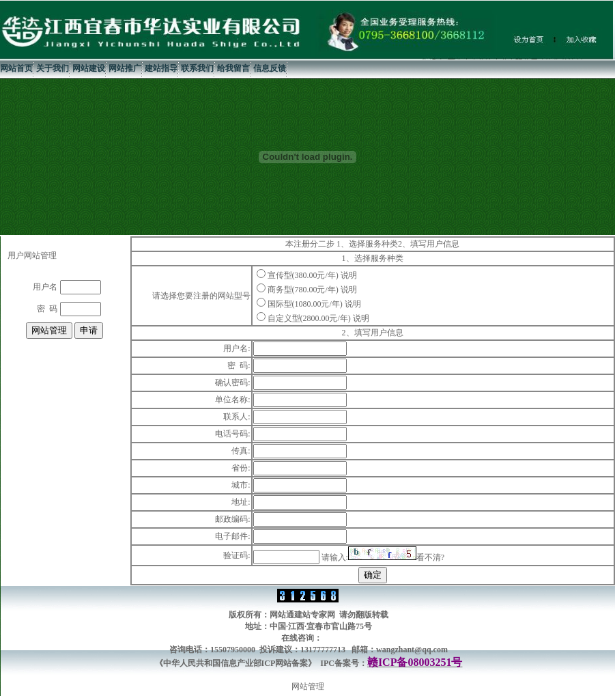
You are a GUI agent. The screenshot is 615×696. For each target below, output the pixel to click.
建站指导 (161, 68)
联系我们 (197, 68)
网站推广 (125, 68)
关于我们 (52, 68)
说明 (349, 275)
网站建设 (88, 68)
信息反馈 (269, 68)
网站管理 (307, 686)
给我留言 (233, 68)
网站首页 (16, 68)
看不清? (430, 557)
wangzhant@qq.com (412, 649)
